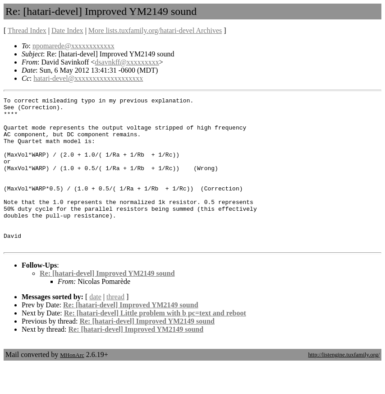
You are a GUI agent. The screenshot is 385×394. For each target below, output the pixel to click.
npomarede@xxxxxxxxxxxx (73, 46)
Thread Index (27, 30)
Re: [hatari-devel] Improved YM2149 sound (107, 303)
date (95, 326)
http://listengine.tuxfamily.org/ (344, 384)
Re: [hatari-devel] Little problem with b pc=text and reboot (155, 343)
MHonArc (72, 384)
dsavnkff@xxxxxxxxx (127, 62)
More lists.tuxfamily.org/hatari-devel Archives (155, 30)
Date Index (67, 30)
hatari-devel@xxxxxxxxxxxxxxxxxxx (88, 78)
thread (115, 326)
